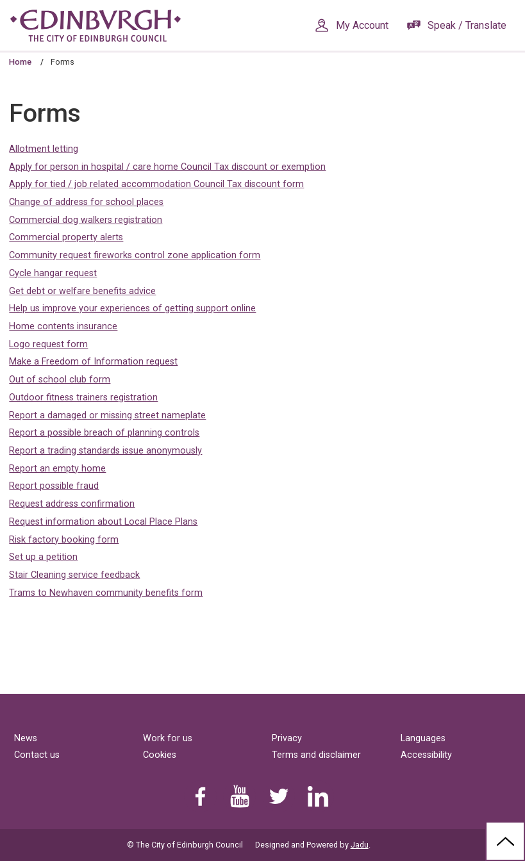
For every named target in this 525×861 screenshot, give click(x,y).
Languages (423, 738)
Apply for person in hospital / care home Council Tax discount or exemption (167, 166)
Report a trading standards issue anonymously (105, 450)
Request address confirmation (72, 503)
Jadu (360, 844)
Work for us (167, 738)
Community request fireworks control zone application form (134, 255)
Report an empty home (57, 468)
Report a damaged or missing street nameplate (107, 415)
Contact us (37, 755)
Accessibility (426, 755)
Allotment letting (43, 149)
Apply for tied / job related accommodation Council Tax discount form (156, 184)
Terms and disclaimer (316, 755)
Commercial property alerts (66, 237)
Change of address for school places (86, 202)
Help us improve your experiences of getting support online (132, 308)
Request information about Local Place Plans (103, 521)
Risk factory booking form (64, 539)
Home (20, 62)
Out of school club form (59, 379)
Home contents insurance (63, 326)
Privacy (287, 738)
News (25, 738)
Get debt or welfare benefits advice (82, 291)
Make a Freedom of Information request (93, 361)
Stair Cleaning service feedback (74, 575)
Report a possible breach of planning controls (104, 432)
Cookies (159, 755)
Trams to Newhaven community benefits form (106, 592)
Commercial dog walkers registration (85, 220)
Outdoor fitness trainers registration (83, 397)
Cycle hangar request (53, 273)
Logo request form (48, 344)
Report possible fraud (54, 485)
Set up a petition (43, 557)
